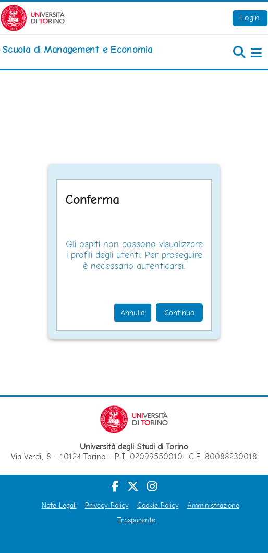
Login (250, 17)
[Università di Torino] (32, 17)
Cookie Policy (158, 505)
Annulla (132, 312)
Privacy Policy (107, 505)
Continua (179, 312)
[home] (77, 49)
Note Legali (59, 505)
